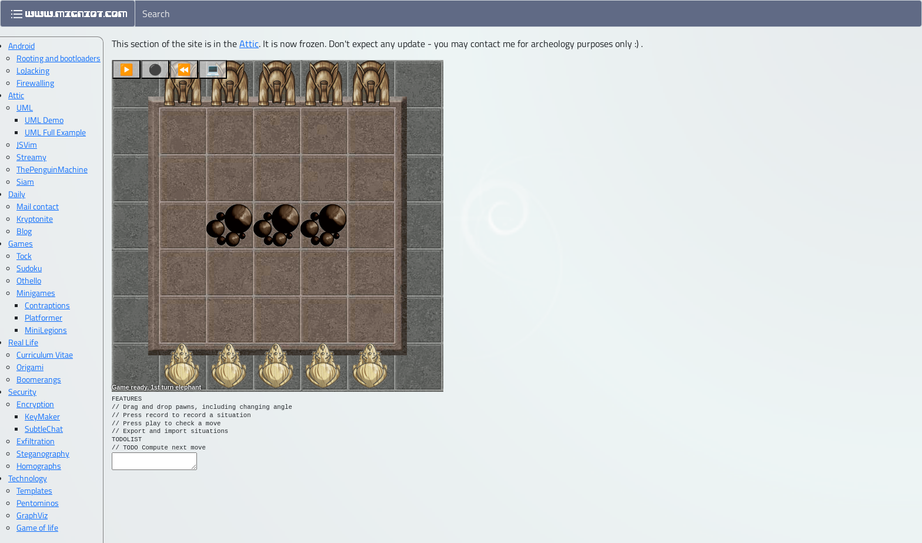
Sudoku (29, 268)
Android (21, 45)
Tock (24, 255)
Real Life (23, 342)
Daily (16, 194)
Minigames (35, 293)
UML (24, 107)
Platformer (43, 317)
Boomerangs (38, 379)
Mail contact (37, 206)
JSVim (26, 144)
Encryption (35, 404)
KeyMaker (42, 416)
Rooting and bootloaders (58, 58)
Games (20, 243)
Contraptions (47, 305)
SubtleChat (44, 428)
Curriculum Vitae (44, 354)
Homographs (38, 465)
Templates (34, 490)
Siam (25, 181)
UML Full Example (55, 132)
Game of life (37, 527)
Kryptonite (34, 218)
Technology (27, 478)
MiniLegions (46, 330)
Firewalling (35, 82)
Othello (28, 280)
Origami (30, 367)
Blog (24, 231)
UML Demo (44, 120)
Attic (249, 43)
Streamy (31, 157)
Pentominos (37, 503)
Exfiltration (35, 441)
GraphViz (32, 515)
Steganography (42, 453)
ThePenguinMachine (52, 169)
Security (22, 391)
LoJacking (32, 70)
